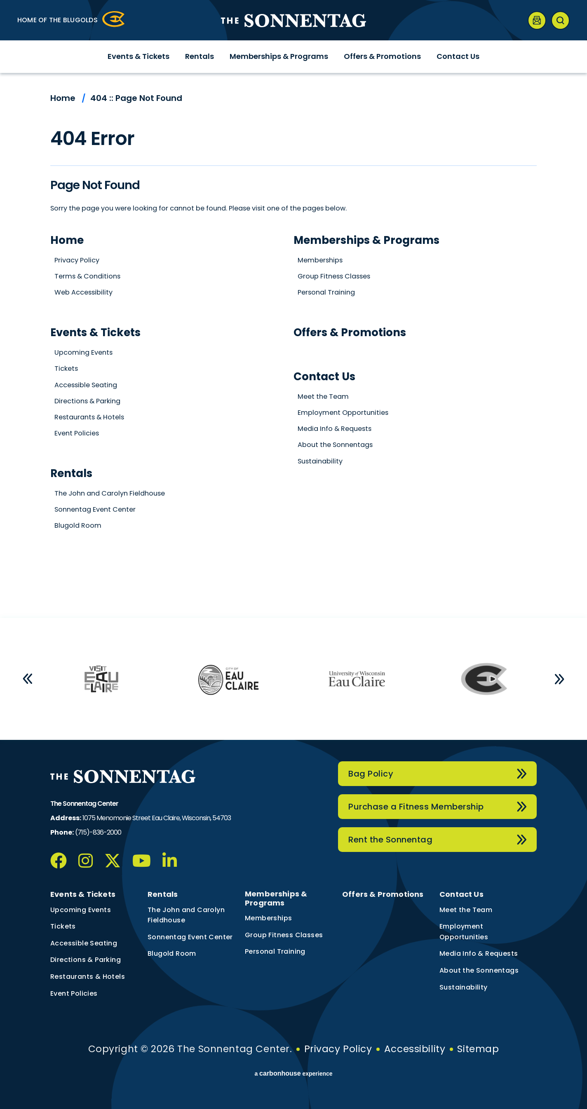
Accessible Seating (85, 385)
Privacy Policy (76, 260)
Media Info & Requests (334, 428)
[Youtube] (141, 860)
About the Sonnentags (335, 444)
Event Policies (76, 433)
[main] (293, 345)
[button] (27, 679)
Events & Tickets (138, 56)
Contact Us (458, 56)
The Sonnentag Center (293, 20)
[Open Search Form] (560, 20)
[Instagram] (85, 860)
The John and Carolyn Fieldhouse (109, 493)
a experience (293, 1073)
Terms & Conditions (87, 276)
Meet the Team (323, 396)
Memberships (320, 260)
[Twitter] (112, 860)
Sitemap (478, 1048)
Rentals (199, 56)
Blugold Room (77, 525)
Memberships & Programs (279, 56)
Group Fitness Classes (334, 276)
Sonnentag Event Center (95, 509)
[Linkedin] (169, 860)
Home (62, 98)
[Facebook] (58, 860)
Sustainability (320, 461)
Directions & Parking (87, 401)
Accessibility (414, 1048)
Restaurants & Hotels (89, 417)
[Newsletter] (537, 20)
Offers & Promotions (382, 56)
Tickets (66, 368)
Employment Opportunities (343, 412)
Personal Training (326, 292)
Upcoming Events (83, 352)
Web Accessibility (83, 292)
